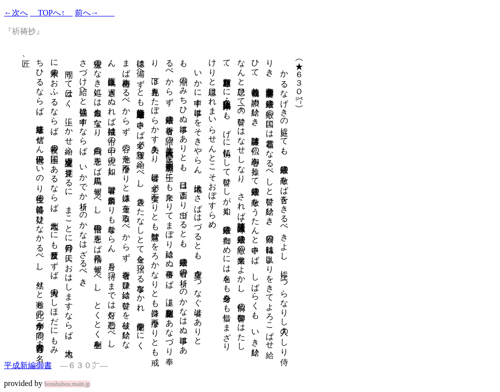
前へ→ (95, 12)
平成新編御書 (28, 365)
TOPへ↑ (51, 12)
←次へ (16, 12)
